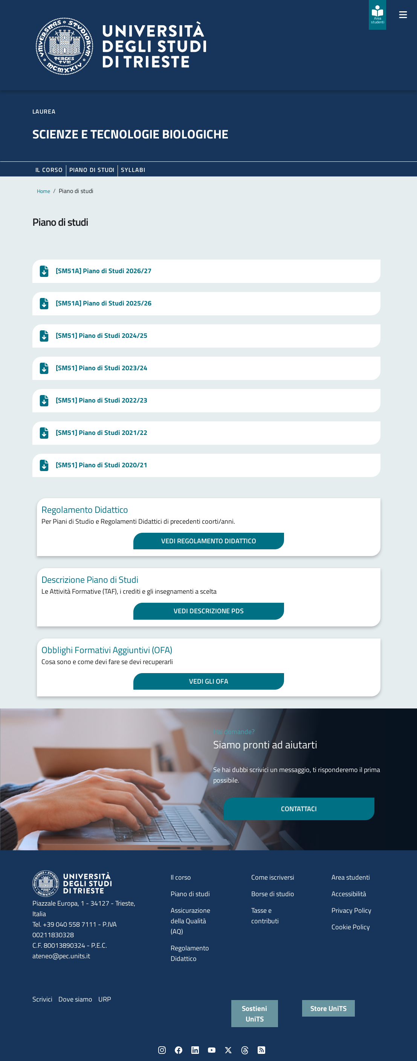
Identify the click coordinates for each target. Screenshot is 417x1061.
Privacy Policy (351, 910)
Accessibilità (348, 894)
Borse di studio (272, 894)
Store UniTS (328, 1008)
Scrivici (42, 999)
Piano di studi (190, 894)
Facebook (178, 1050)
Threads (245, 1050)
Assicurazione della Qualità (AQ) (190, 920)
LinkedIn (195, 1050)
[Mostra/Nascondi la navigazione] (403, 15)
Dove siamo (75, 999)
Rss (261, 1050)
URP (104, 999)
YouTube (211, 1050)
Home (43, 191)
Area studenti (350, 877)
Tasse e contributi (265, 915)
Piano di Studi (92, 169)
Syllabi (133, 169)
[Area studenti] (377, 15)
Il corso (49, 169)
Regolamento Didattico (190, 953)
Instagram (162, 1050)
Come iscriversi (272, 877)
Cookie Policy (350, 927)
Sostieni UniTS (254, 1013)
